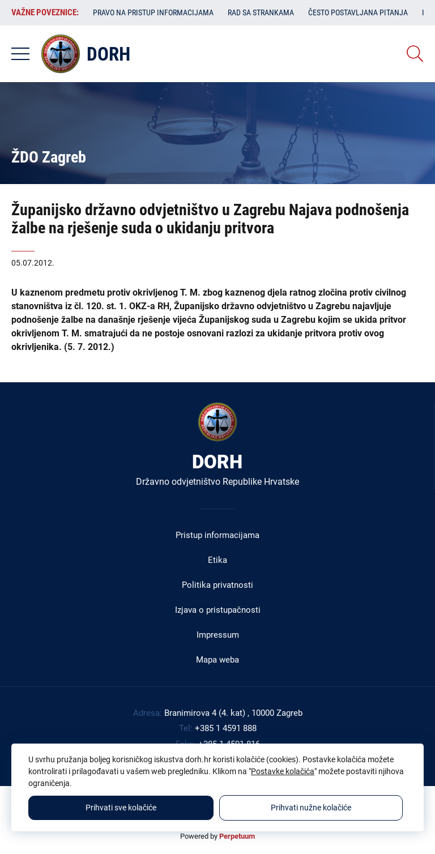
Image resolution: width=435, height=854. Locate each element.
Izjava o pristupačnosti (218, 610)
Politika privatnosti (217, 585)
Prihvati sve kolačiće (121, 807)
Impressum (218, 635)
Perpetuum (237, 836)
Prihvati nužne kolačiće (311, 807)
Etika (217, 560)
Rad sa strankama (261, 12)
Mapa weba (217, 660)
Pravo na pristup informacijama (153, 12)
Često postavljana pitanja (358, 12)
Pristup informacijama (217, 535)
